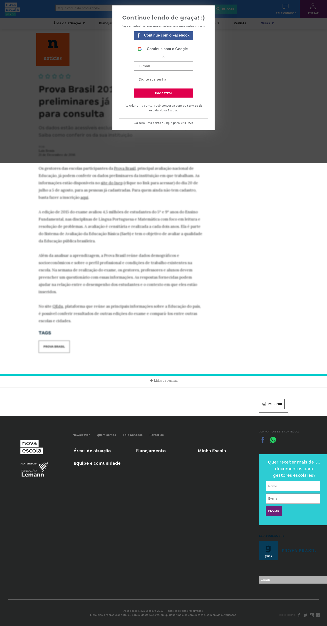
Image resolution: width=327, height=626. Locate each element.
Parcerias (156, 435)
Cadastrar (163, 93)
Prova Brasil (125, 168)
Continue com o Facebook (163, 36)
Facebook (299, 615)
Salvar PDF (273, 417)
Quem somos (106, 435)
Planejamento (151, 450)
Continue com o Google (163, 49)
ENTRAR (187, 123)
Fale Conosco (133, 435)
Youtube (318, 615)
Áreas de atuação (92, 450)
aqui (84, 197)
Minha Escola (212, 450)
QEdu (57, 306)
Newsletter (81, 435)
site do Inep (112, 182)
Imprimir (271, 404)
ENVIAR (273, 511)
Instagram (312, 615)
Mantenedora (28, 464)
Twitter (305, 615)
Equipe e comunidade (97, 463)
